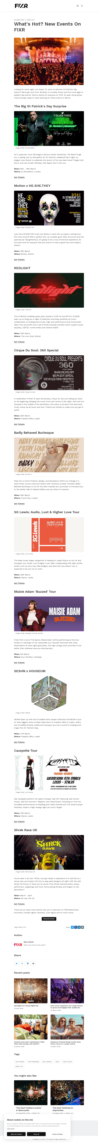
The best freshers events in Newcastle (28, 1109)
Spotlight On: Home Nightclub (26, 1006)
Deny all (36, 1134)
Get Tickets (19, 260)
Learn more (10, 1129)
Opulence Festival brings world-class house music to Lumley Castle (66, 1043)
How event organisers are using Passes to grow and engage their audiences (67, 1006)
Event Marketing (33, 1061)
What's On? (31, 20)
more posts (32, 945)
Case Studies (19, 1061)
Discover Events (49, 919)
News (57, 1061)
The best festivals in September (63, 1109)
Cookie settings (57, 1134)
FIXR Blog (48, 1140)
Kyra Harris (29, 942)
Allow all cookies (16, 1134)
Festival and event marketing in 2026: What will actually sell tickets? (29, 1043)
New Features (47, 1061)
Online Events (67, 1061)
